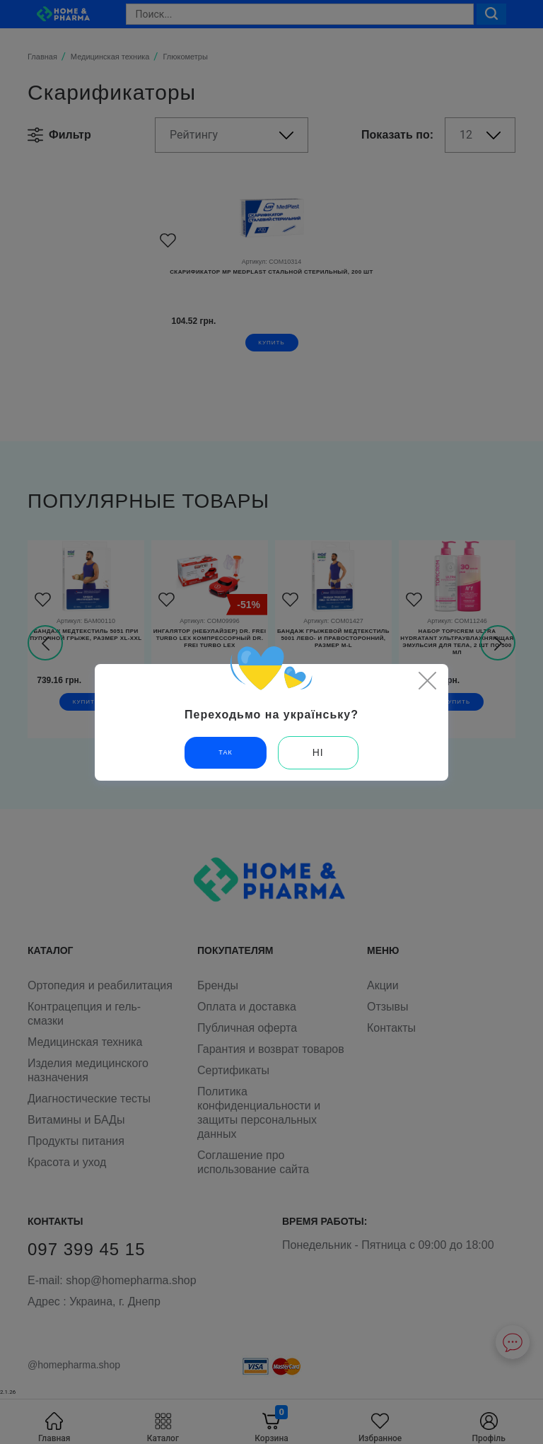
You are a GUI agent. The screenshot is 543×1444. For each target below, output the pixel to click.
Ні (318, 752)
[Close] (427, 680)
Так (225, 752)
